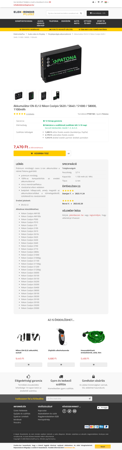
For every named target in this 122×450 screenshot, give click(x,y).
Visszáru (17, 422)
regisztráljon (95, 215)
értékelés (30, 114)
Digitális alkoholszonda (58, 350)
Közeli (103, 447)
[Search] (81, 13)
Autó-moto (76, 22)
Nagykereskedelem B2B (48, 416)
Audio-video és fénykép (40, 23)
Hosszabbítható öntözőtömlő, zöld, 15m (91, 351)
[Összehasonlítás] (68, 153)
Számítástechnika (23, 21)
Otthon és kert (87, 22)
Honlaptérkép (44, 419)
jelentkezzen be (76, 215)
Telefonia (53, 21)
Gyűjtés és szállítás (22, 413)
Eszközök (65, 21)
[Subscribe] (89, 398)
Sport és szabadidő (101, 22)
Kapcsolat (42, 410)
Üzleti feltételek (20, 410)
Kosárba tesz (40, 153)
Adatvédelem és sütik (47, 413)
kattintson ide (70, 448)
